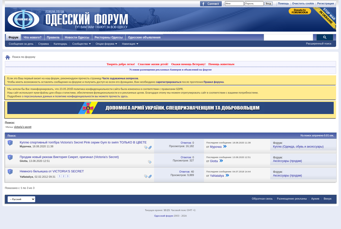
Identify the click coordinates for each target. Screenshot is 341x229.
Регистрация (325, 3)
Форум (13, 37)
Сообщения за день (21, 43)
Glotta (24, 160)
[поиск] (288, 37)
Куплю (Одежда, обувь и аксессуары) (298, 146)
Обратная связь (262, 198)
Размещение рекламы (292, 198)
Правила (53, 37)
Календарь (60, 43)
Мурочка (25, 146)
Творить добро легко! (121, 64)
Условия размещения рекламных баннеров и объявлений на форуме (170, 69)
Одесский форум (163, 215)
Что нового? (32, 37)
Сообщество (80, 43)
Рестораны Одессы (109, 37)
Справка (43, 43)
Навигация (128, 43)
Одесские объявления (144, 37)
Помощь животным (221, 64)
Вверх (328, 198)
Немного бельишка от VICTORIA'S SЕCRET (52, 171)
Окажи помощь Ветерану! (188, 64)
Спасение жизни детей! (153, 64)
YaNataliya (26, 176)
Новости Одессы (77, 37)
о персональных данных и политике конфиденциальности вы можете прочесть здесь (75, 96)
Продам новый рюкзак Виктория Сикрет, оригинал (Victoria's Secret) (69, 157)
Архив (315, 198)
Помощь (283, 3)
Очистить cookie (303, 3)
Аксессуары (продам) (287, 161)
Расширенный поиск (318, 43)
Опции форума (105, 43)
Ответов (186, 142)
